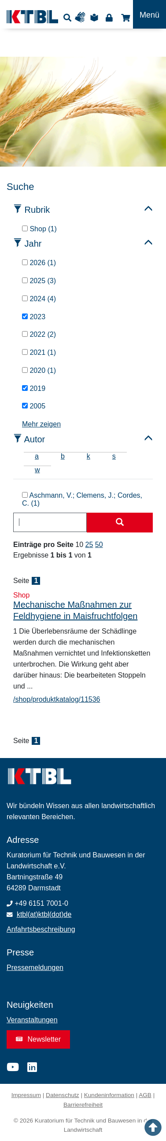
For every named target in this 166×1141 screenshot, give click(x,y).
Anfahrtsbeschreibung (41, 929)
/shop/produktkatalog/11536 (56, 699)
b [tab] (63, 456)
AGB (145, 1095)
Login (109, 17)
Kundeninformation (109, 1095)
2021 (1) (39, 352)
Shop (124, 17)
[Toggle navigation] (149, 14)
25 (89, 544)
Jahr (33, 243)
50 (99, 544)
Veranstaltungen (32, 1020)
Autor (34, 439)
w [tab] (37, 470)
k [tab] (88, 456)
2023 (33, 317)
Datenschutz (62, 1095)
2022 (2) (39, 334)
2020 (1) (39, 370)
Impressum (26, 1095)
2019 (33, 388)
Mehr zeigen (41, 424)
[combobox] (50, 522)
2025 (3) (39, 280)
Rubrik (37, 210)
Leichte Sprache (95, 17)
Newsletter (38, 1039)
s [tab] (114, 456)
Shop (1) (39, 229)
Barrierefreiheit (83, 1104)
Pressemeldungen (35, 967)
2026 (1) (39, 262)
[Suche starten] (120, 523)
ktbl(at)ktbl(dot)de (44, 914)
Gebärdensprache (82, 17)
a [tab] (37, 456)
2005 (33, 406)
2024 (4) (39, 299)
